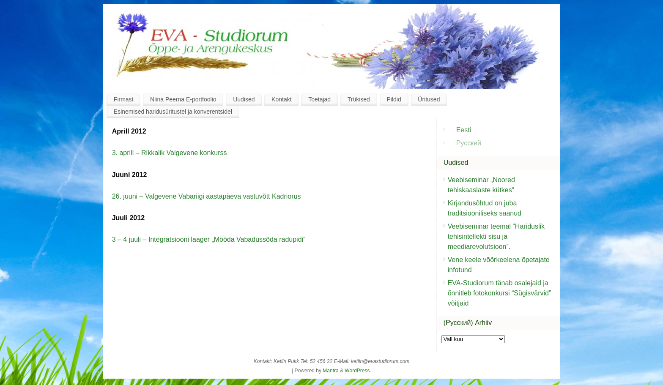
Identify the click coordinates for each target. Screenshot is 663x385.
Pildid (393, 99)
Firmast (124, 99)
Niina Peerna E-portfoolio (183, 99)
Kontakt (281, 99)
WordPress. (358, 371)
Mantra (330, 371)
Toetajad (319, 99)
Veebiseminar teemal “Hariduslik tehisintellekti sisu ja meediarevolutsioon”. (496, 236)
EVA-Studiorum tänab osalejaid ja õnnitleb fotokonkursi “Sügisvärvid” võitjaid (499, 293)
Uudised (244, 99)
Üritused (429, 99)
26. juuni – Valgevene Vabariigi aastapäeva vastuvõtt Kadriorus (206, 196)
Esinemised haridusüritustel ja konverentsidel (173, 111)
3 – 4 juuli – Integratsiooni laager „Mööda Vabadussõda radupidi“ (209, 239)
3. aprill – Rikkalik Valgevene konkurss (169, 152)
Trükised (359, 99)
